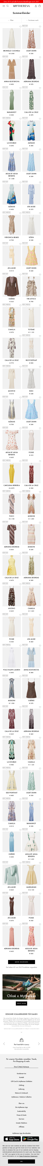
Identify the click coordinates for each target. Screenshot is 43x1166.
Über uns (21, 1103)
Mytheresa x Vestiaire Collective (21, 1097)
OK (21, 1161)
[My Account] (36, 6)
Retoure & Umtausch (21, 1093)
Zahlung (21, 1085)
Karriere (21, 1119)
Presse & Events (21, 1115)
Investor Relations (21, 1123)
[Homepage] (21, 6)
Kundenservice (21, 1073)
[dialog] (21, 1154)
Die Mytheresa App (21, 1107)
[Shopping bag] (39, 6)
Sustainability (21, 1111)
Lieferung (21, 1089)
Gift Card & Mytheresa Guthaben (21, 1081)
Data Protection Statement (28, 1156)
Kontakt (21, 1077)
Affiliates (21, 1127)
